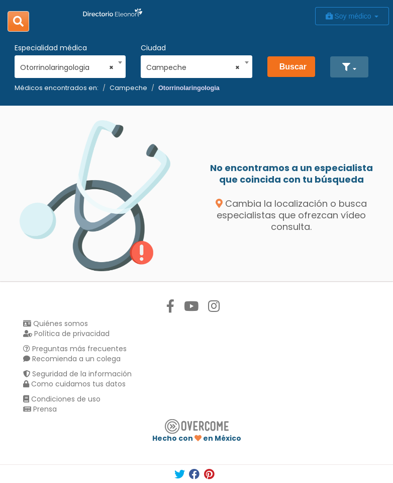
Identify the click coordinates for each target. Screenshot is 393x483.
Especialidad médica (51, 48)
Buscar (293, 66)
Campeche (128, 88)
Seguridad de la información (77, 374)
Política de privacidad (66, 334)
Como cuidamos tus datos (74, 384)
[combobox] (67, 65)
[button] (349, 66)
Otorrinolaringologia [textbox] (67, 67)
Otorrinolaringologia (189, 88)
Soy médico (352, 16)
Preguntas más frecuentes (75, 349)
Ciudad (153, 48)
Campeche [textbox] (193, 67)
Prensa (40, 409)
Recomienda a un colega (72, 359)
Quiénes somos (55, 323)
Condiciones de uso (62, 399)
